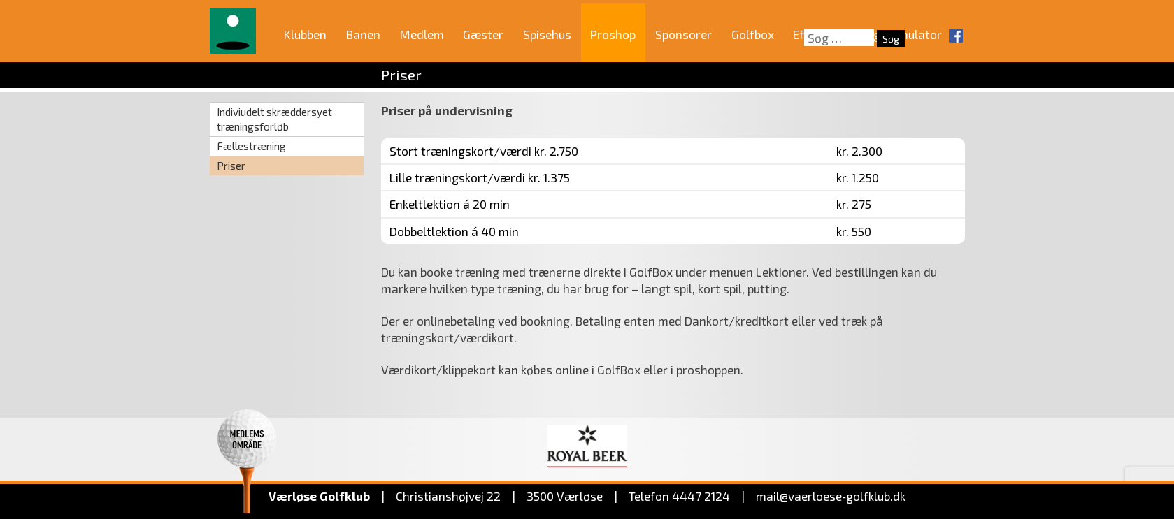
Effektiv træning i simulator (867, 34)
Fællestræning (251, 146)
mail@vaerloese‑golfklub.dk (830, 496)
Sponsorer (683, 34)
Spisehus (547, 34)
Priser (231, 165)
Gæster (483, 34)
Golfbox (752, 34)
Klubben (305, 34)
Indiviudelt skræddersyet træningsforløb (274, 119)
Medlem (422, 34)
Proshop (613, 34)
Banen (363, 34)
